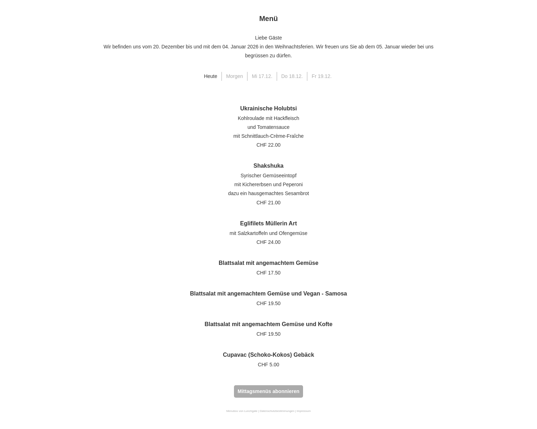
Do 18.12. (292, 76)
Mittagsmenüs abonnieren (268, 391)
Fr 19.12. (322, 76)
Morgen (234, 76)
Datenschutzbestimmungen (277, 411)
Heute (210, 76)
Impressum (304, 411)
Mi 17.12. (262, 76)
